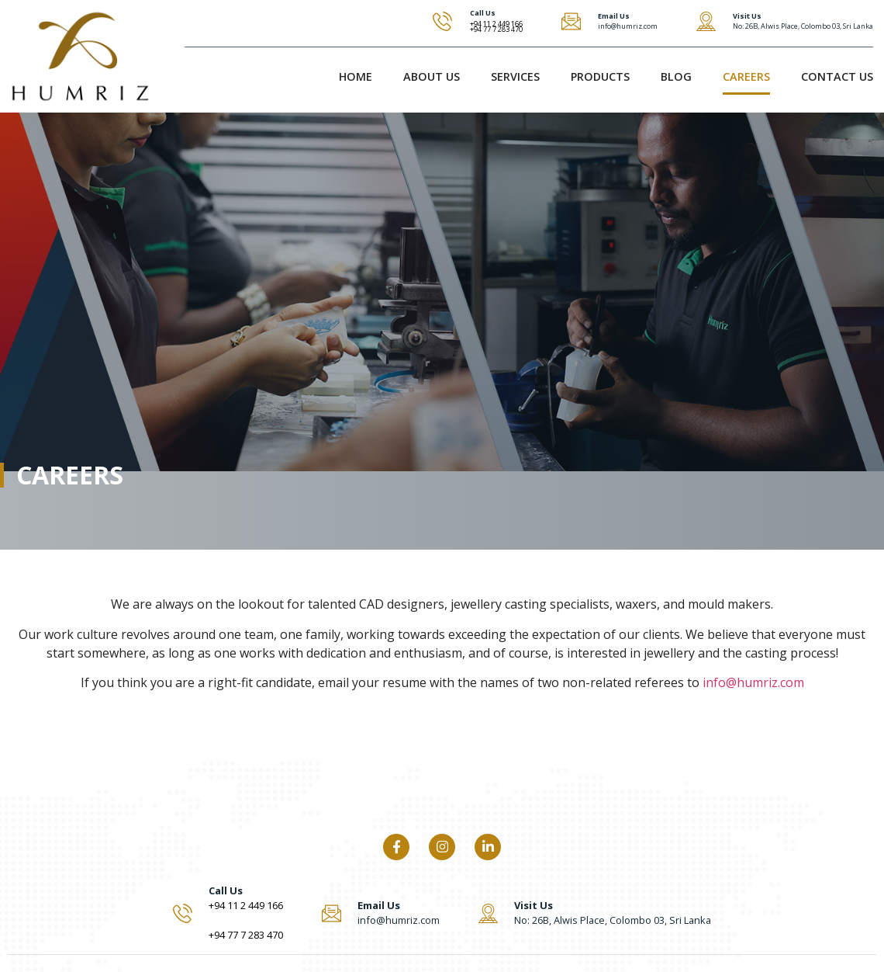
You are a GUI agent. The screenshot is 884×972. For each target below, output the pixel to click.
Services (515, 76)
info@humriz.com (753, 682)
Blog (676, 76)
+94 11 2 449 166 (246, 905)
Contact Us (837, 76)
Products (600, 76)
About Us (431, 76)
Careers (746, 76)
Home (355, 76)
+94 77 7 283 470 (496, 29)
